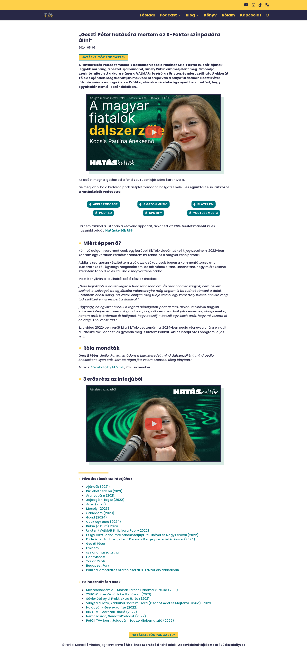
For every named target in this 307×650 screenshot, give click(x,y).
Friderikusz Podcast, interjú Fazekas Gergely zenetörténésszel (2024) (140, 539)
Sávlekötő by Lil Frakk (107, 367)
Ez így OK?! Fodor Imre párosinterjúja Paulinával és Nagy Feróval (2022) (142, 535)
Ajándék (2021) (98, 486)
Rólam (228, 16)
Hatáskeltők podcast (101, 57)
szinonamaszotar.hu (102, 552)
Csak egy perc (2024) (103, 521)
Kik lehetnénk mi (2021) (104, 491)
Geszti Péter (95, 543)
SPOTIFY (155, 213)
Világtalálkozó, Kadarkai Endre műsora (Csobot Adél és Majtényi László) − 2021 (148, 603)
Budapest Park (97, 565)
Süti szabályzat (232, 645)
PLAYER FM (205, 204)
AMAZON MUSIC (155, 204)
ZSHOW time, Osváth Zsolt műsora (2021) (118, 594)
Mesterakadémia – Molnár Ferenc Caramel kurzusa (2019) (132, 590)
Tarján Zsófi (95, 561)
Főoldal (147, 16)
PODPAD (105, 213)
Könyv (210, 16)
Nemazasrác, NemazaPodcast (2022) (116, 616)
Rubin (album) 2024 (102, 526)
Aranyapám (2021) (101, 495)
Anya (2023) (96, 504)
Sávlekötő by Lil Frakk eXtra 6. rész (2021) (118, 598)
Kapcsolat (250, 16)
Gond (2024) (96, 517)
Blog (190, 16)
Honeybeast (96, 557)
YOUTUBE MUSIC (205, 213)
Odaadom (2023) (100, 513)
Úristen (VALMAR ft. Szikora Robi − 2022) (117, 530)
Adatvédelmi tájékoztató (198, 645)
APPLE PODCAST (105, 204)
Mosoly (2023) (97, 508)
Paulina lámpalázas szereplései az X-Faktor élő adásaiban (132, 570)
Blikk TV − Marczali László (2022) (111, 612)
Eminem (92, 548)
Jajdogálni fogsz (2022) (105, 500)
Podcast (168, 16)
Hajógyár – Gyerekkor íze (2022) (112, 607)
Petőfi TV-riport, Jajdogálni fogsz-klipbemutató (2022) (130, 620)
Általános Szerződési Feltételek (151, 645)
